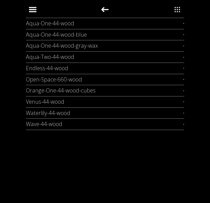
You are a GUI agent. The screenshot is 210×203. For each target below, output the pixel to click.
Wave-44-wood (44, 124)
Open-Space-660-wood (54, 79)
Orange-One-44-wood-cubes (61, 90)
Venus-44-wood (45, 101)
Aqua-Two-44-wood (50, 57)
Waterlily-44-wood (48, 113)
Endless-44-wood (47, 68)
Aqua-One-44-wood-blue (56, 34)
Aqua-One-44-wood (50, 23)
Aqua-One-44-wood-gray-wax (62, 45)
